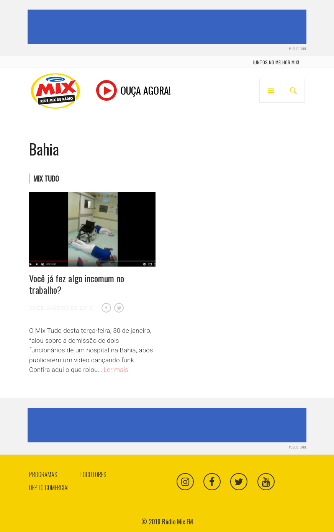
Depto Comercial (49, 487)
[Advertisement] (168, 27)
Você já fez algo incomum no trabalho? (76, 283)
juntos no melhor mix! (276, 62)
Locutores (93, 474)
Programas (43, 474)
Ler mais (116, 369)
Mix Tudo (46, 178)
